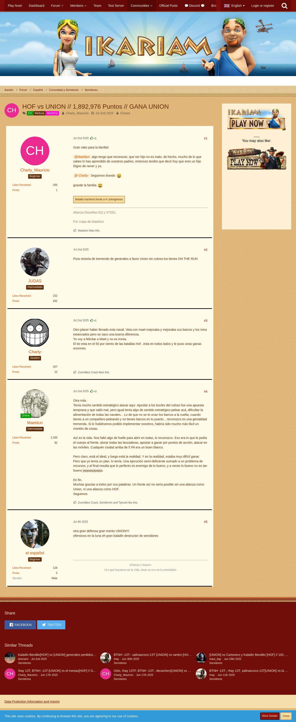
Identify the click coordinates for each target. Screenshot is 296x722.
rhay (116, 659)
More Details (269, 716)
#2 (205, 250)
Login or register (262, 5)
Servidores (24, 663)
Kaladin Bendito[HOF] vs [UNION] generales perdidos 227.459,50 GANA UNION (74, 655)
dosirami (23, 659)
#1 (205, 138)
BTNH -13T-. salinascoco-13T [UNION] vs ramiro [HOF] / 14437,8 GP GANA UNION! (173, 655)
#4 (205, 391)
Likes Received (21, 185)
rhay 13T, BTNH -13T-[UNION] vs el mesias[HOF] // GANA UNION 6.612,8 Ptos (73, 671)
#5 (205, 522)
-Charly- (83, 175)
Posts (15, 190)
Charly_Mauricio (77, 113)
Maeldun (83, 157)
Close (285, 716)
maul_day (215, 659)
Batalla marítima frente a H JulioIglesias (99, 199)
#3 (205, 320)
